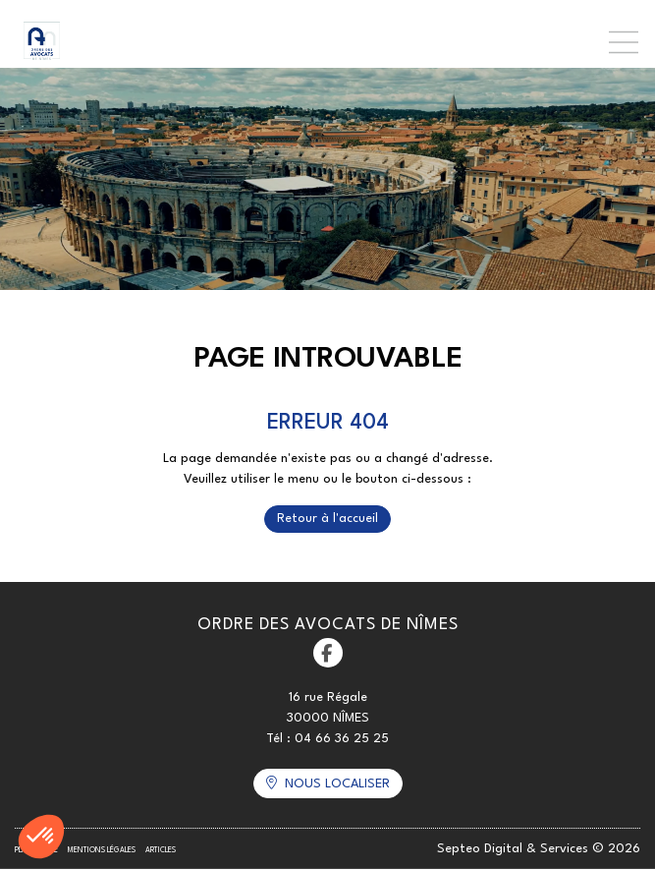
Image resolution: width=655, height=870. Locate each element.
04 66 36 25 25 (342, 738)
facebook (328, 652)
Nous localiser (337, 784)
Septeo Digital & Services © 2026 (538, 848)
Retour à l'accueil (327, 518)
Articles (160, 850)
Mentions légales (102, 850)
